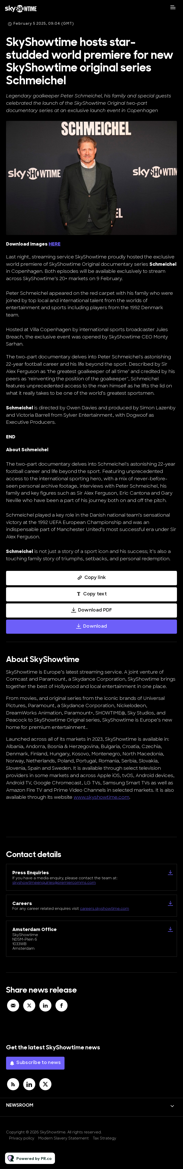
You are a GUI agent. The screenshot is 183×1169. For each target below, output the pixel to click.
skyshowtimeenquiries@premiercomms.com (54, 883)
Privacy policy (21, 1138)
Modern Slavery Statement (63, 1138)
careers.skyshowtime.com (104, 909)
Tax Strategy (104, 1138)
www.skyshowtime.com (101, 797)
